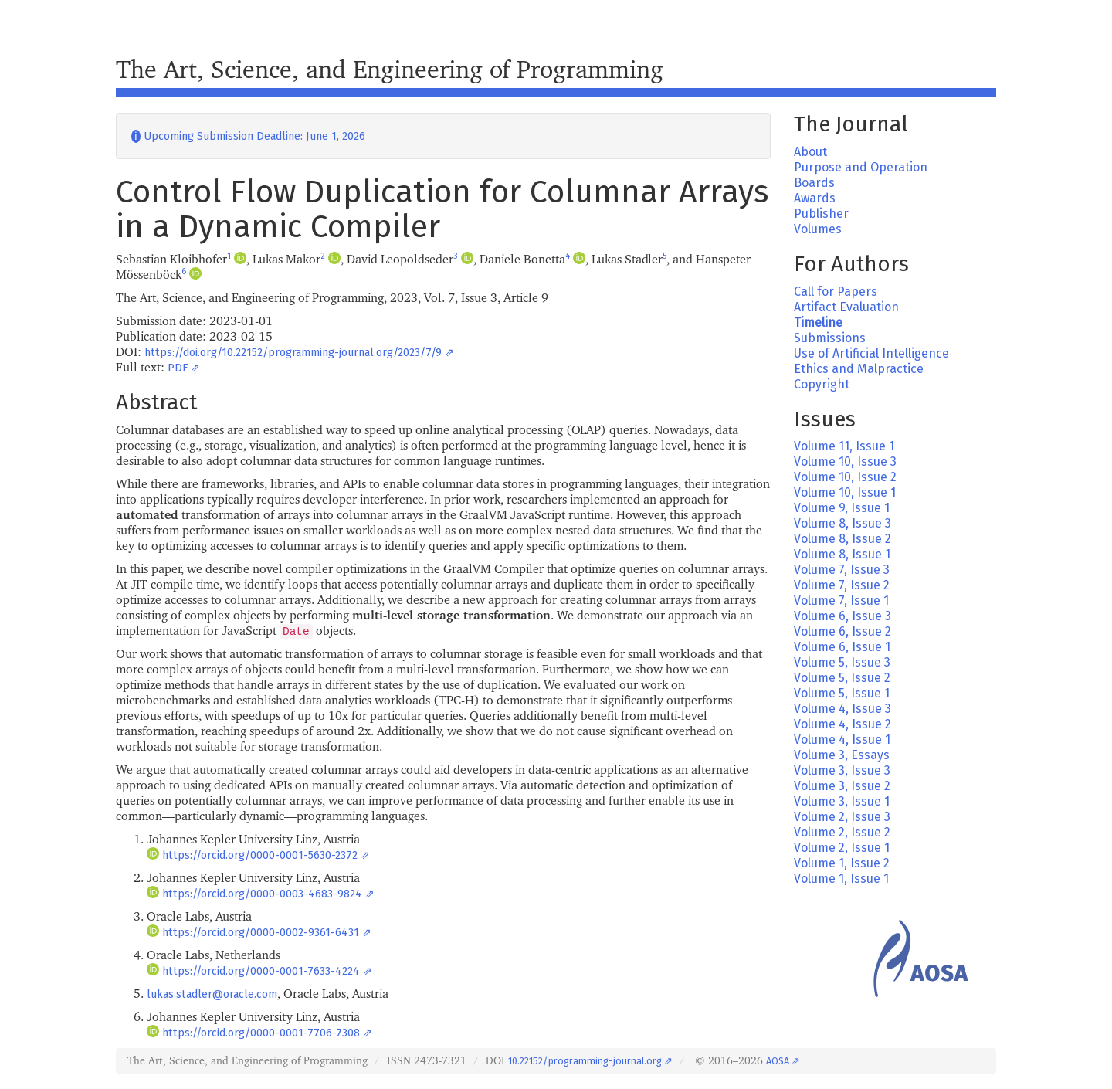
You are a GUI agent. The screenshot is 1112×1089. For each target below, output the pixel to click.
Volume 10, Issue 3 (845, 461)
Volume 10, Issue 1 (845, 492)
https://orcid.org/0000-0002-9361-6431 (260, 932)
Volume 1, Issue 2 (842, 863)
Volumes (818, 229)
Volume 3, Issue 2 (842, 786)
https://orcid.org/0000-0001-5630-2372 (260, 855)
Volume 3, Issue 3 (842, 770)
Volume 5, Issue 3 (842, 662)
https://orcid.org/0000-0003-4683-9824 (262, 894)
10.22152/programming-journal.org (585, 1061)
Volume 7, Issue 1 (841, 600)
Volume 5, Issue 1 (842, 693)
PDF (178, 368)
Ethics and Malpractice (859, 368)
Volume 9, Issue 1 (842, 507)
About (810, 151)
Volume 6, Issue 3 (842, 616)
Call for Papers (835, 291)
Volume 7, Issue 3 (842, 569)
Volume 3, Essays (842, 755)
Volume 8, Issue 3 (842, 523)
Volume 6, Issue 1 (842, 646)
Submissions (830, 338)
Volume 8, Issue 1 (842, 554)
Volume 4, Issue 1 (842, 739)
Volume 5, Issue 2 (842, 677)
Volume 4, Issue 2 (842, 724)
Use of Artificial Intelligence (871, 353)
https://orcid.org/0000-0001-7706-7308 (261, 1033)
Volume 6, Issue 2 (842, 631)
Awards (815, 198)
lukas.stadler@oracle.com (212, 994)
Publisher (821, 213)
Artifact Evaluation (846, 307)
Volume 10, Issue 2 (845, 477)
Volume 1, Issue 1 (841, 878)
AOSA (777, 1061)
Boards (814, 182)
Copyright (821, 384)
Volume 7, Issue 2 (842, 585)
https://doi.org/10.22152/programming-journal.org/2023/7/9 (293, 352)
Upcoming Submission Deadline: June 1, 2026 (248, 136)
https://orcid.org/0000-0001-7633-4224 (261, 971)
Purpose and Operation (860, 167)
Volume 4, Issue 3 (842, 708)
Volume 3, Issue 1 (842, 801)
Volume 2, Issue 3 (842, 816)
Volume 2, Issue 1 (842, 847)
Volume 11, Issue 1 (844, 446)
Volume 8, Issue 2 (842, 538)
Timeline (818, 322)
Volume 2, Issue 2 (842, 832)
